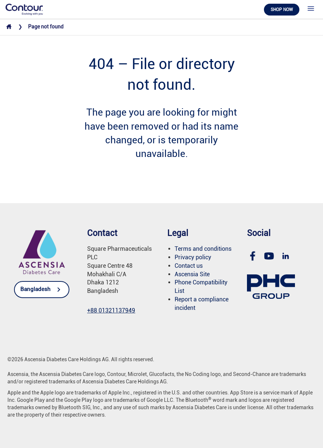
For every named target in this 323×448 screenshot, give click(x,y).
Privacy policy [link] (193, 257)
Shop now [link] (282, 9)
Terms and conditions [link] (203, 248)
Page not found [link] (45, 27)
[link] (24, 9)
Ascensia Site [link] (192, 274)
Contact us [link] (189, 265)
